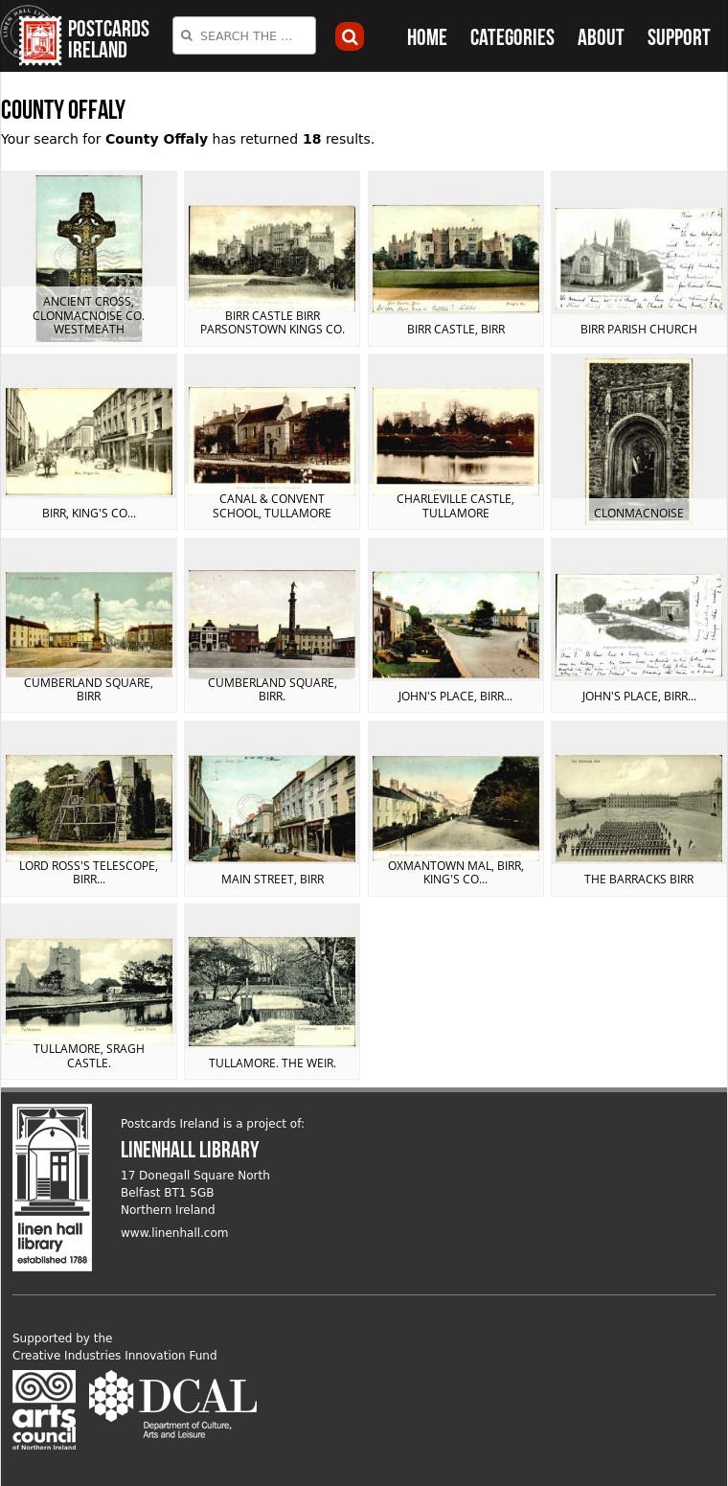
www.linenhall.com (175, 1233)
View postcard (89, 258)
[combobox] (244, 35)
